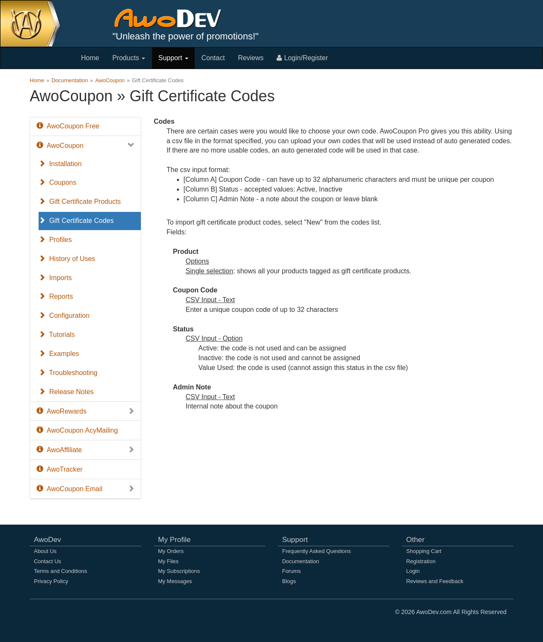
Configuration (64, 315)
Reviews (250, 57)
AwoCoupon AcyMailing (77, 430)
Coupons (57, 182)
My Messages (175, 581)
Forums (291, 571)
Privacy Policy (51, 581)
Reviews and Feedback (435, 581)
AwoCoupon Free (67, 126)
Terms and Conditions (60, 571)
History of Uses (67, 258)
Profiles (55, 239)
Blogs (289, 581)
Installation (60, 163)
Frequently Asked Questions (316, 551)
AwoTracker (59, 469)
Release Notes (66, 391)
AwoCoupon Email (85, 489)
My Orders (171, 551)
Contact (213, 57)
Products (129, 57)
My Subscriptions (179, 571)
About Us (45, 551)
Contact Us (47, 561)
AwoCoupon (110, 80)
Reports (56, 296)
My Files (168, 561)
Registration (421, 561)
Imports (55, 277)
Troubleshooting (68, 372)
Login (413, 571)
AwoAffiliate (85, 450)
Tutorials (57, 334)
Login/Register (302, 57)
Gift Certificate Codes (76, 220)
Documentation (69, 80)
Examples (59, 353)
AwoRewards (85, 412)
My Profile (174, 539)
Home (90, 57)
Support (173, 57)
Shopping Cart (424, 551)
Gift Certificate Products (80, 201)
